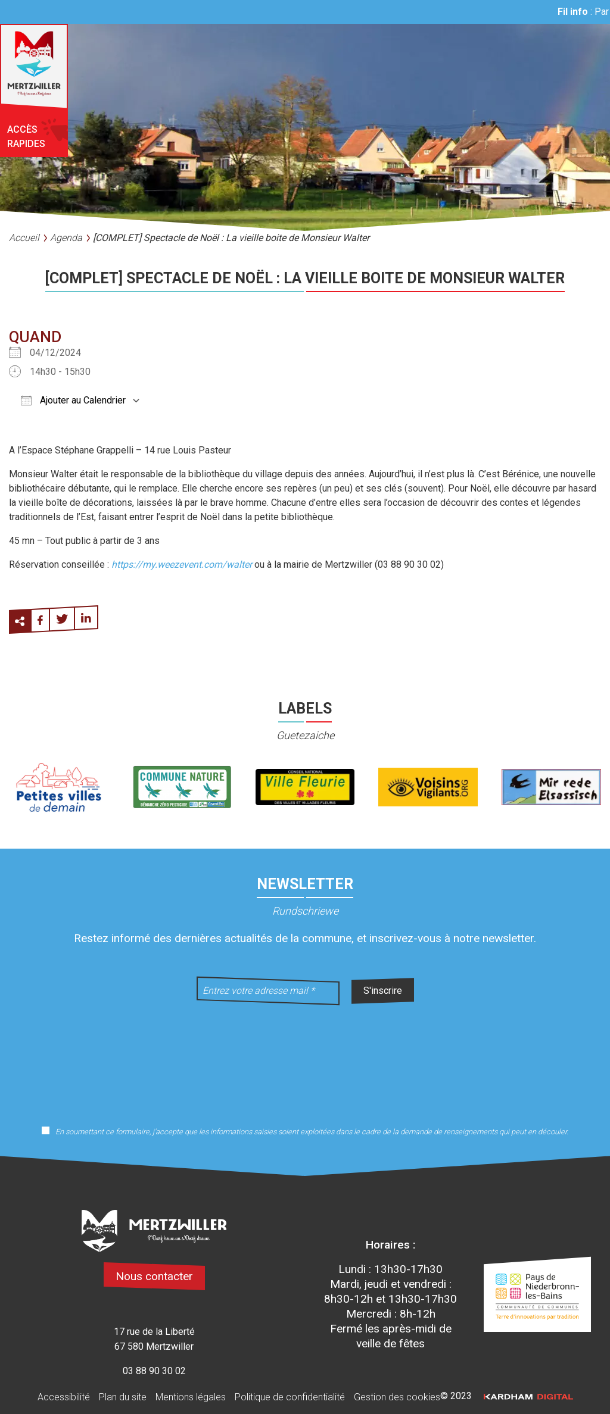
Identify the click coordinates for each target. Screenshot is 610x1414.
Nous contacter (154, 1276)
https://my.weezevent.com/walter (181, 564)
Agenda (66, 237)
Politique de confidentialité (290, 1397)
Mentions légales (190, 1397)
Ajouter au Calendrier (73, 400)
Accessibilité (64, 1397)
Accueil (24, 237)
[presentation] (305, 1057)
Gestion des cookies (397, 1397)
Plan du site (123, 1397)
